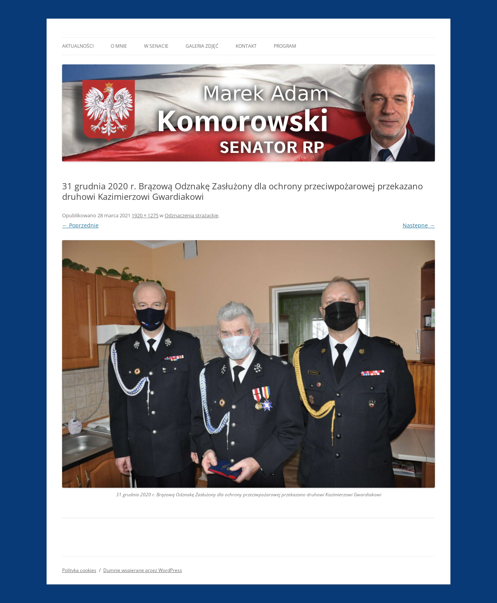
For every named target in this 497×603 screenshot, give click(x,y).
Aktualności (78, 46)
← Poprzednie (80, 225)
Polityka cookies (79, 570)
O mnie (119, 46)
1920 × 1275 (145, 215)
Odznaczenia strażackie (191, 215)
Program (285, 46)
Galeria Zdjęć (202, 46)
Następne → (419, 225)
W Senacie (156, 46)
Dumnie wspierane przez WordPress (142, 570)
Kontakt (246, 46)
